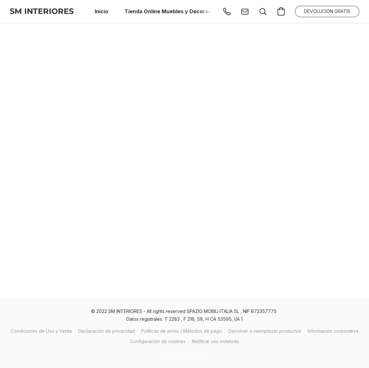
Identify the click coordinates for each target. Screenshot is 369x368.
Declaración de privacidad (106, 331)
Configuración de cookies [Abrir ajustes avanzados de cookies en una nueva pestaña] (157, 341)
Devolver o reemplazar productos (264, 331)
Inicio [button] (101, 11)
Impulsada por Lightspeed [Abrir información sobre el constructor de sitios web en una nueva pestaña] (184, 354)
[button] (42, 11)
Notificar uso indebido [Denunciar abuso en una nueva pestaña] (215, 341)
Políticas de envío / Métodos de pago (181, 331)
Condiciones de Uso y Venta (41, 331)
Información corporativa (333, 331)
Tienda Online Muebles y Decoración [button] (174, 11)
